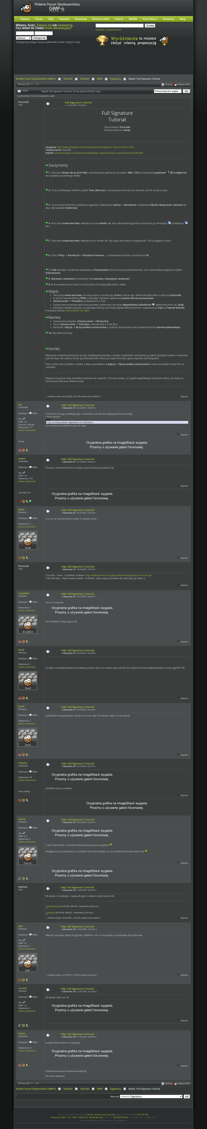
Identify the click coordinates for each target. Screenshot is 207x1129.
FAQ (50, 19)
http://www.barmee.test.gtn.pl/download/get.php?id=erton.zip (118, 575)
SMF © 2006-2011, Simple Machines (88, 1117)
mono (21, 458)
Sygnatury (115, 79)
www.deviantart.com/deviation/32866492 (76, 153)
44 (37, 84)
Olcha (21, 1033)
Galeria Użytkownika (26, 430)
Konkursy (168, 19)
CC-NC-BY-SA (141, 1114)
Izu (20, 404)
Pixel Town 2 (149, 19)
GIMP (100, 79)
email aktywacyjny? (58, 28)
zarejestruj (65, 25)
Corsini (22, 988)
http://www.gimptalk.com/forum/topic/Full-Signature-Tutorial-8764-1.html (95, 147)
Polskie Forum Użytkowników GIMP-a (36, 79)
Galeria (119, 19)
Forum (39, 19)
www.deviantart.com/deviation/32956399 (121, 153)
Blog (182, 19)
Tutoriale (64, 19)
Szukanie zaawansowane (109, 29)
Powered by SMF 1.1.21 (61, 1117)
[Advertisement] (86, 63)
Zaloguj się (44, 25)
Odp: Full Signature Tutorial (77, 405)
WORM (133, 19)
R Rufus (22, 763)
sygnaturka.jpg (53, 906)
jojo (20, 926)
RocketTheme (121, 1117)
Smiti (21, 509)
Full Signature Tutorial (78, 102)
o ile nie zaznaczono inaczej (99, 1114)
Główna (25, 19)
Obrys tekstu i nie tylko (77, 310)
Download (81, 19)
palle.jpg (50, 913)
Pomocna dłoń (100, 19)
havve (21, 819)
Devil (21, 649)
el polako (23, 593)
